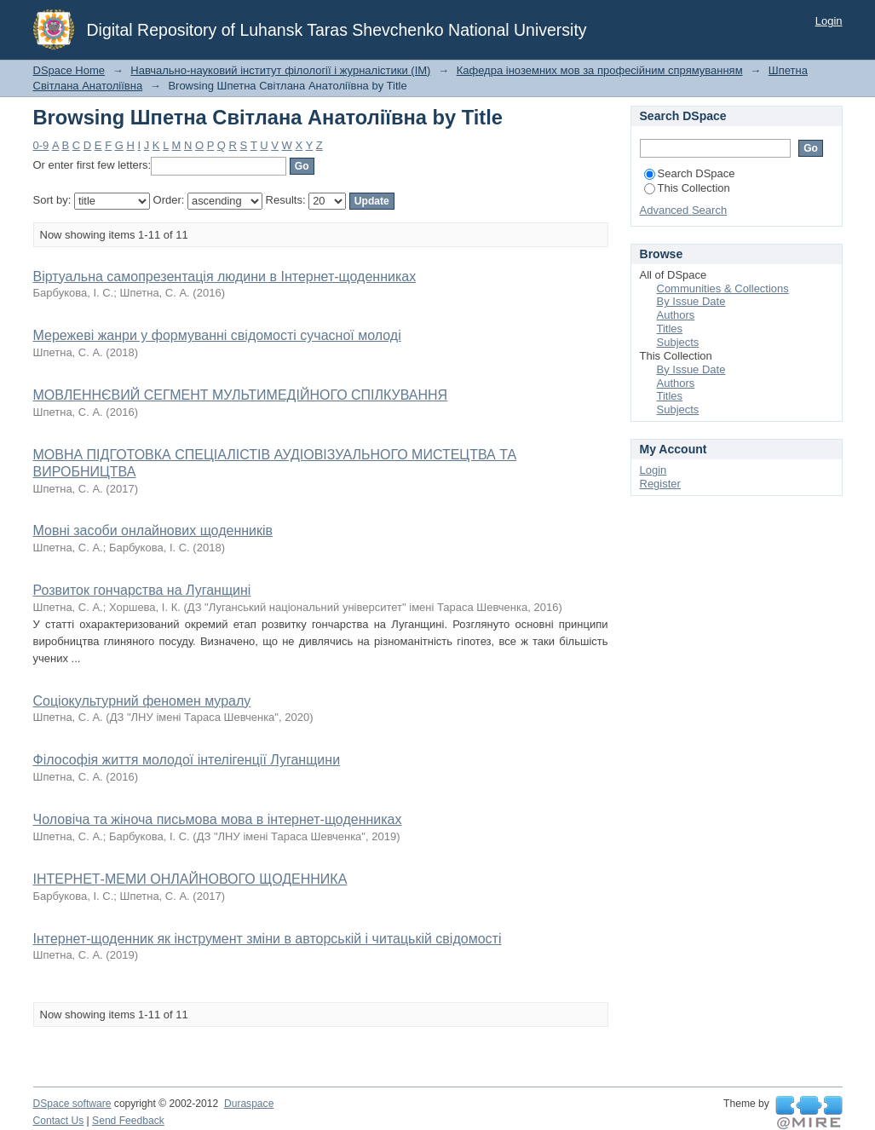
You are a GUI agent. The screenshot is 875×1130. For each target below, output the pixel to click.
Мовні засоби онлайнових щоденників (153, 530)
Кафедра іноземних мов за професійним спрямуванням (600, 70)
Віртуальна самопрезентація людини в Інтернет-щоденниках (225, 276)
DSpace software (72, 1104)
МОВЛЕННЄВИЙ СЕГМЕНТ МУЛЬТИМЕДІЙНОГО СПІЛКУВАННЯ (240, 395)
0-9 (41, 145)
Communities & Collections (723, 288)
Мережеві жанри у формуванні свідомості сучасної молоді (217, 335)
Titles (670, 328)
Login (829, 20)
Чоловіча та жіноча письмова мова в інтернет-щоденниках (217, 819)
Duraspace (248, 1104)
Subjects (678, 342)
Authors (676, 314)
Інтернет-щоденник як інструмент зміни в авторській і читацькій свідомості (267, 938)
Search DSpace (689, 173)
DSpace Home (69, 70)
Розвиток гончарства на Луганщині (142, 590)
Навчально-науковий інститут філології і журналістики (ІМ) (280, 70)
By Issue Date (691, 301)
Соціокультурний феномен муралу (142, 701)
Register (660, 483)
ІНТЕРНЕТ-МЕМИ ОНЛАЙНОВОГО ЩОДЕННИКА (190, 879)
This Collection (687, 188)
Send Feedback (128, 1121)
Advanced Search (684, 210)
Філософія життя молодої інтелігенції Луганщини (187, 759)
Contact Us (58, 1121)
